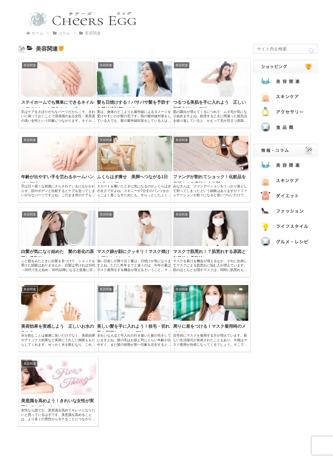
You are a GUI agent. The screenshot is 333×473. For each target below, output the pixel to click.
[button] (311, 50)
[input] (285, 49)
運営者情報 (100, 464)
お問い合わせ (70, 464)
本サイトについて (34, 464)
